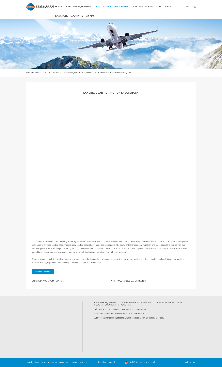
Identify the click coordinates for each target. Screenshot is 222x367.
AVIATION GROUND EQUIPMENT (112, 6)
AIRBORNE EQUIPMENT (78, 6)
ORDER (90, 16)
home (47, 72)
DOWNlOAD (61, 16)
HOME (58, 6)
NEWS (168, 6)
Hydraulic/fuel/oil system (120, 72)
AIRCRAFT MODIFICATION (147, 6)
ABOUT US (77, 16)
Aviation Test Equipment (96, 72)
